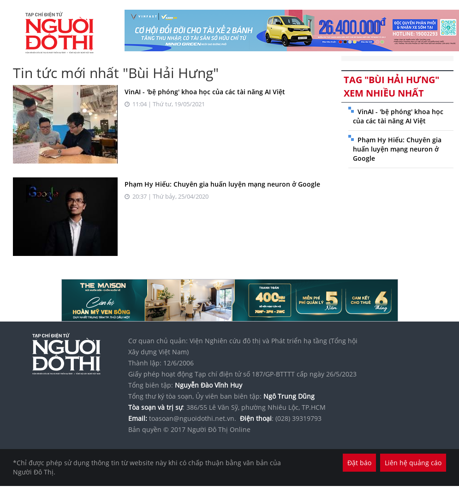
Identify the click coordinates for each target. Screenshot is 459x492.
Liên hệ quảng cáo (413, 462)
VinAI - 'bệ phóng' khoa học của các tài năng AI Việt (205, 91)
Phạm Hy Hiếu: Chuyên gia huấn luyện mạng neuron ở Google (222, 184)
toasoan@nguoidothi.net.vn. (192, 418)
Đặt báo (359, 462)
